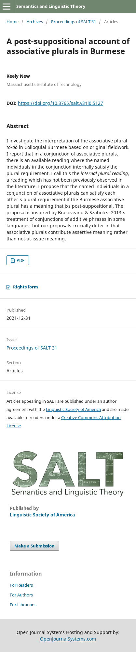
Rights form (25, 287)
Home (13, 21)
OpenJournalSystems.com (68, 639)
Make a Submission (34, 546)
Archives (35, 21)
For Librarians (23, 605)
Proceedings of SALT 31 (73, 21)
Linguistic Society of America (73, 409)
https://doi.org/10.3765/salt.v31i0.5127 (60, 103)
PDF (20, 260)
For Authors (21, 595)
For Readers (21, 585)
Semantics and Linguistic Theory (50, 6)
